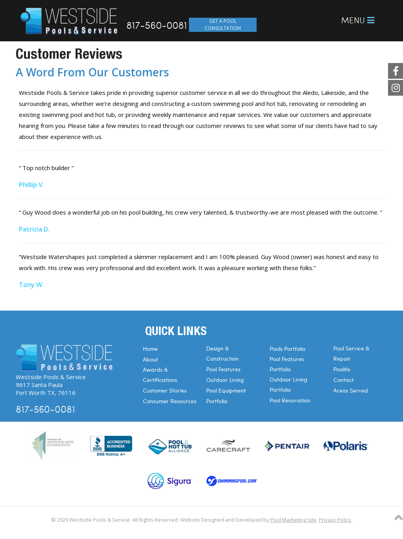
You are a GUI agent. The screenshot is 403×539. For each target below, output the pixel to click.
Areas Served (350, 390)
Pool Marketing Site (293, 519)
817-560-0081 (156, 25)
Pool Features (223, 369)
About (150, 359)
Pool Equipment (226, 390)
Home (150, 348)
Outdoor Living (225, 379)
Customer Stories (165, 390)
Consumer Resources (169, 401)
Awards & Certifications (160, 374)
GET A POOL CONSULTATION (223, 24)
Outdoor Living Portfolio (288, 384)
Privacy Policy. (335, 519)
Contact (343, 379)
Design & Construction (222, 353)
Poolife (341, 369)
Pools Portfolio (287, 348)
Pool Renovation (290, 400)
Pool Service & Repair (351, 353)
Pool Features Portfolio (287, 364)
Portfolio (216, 401)
